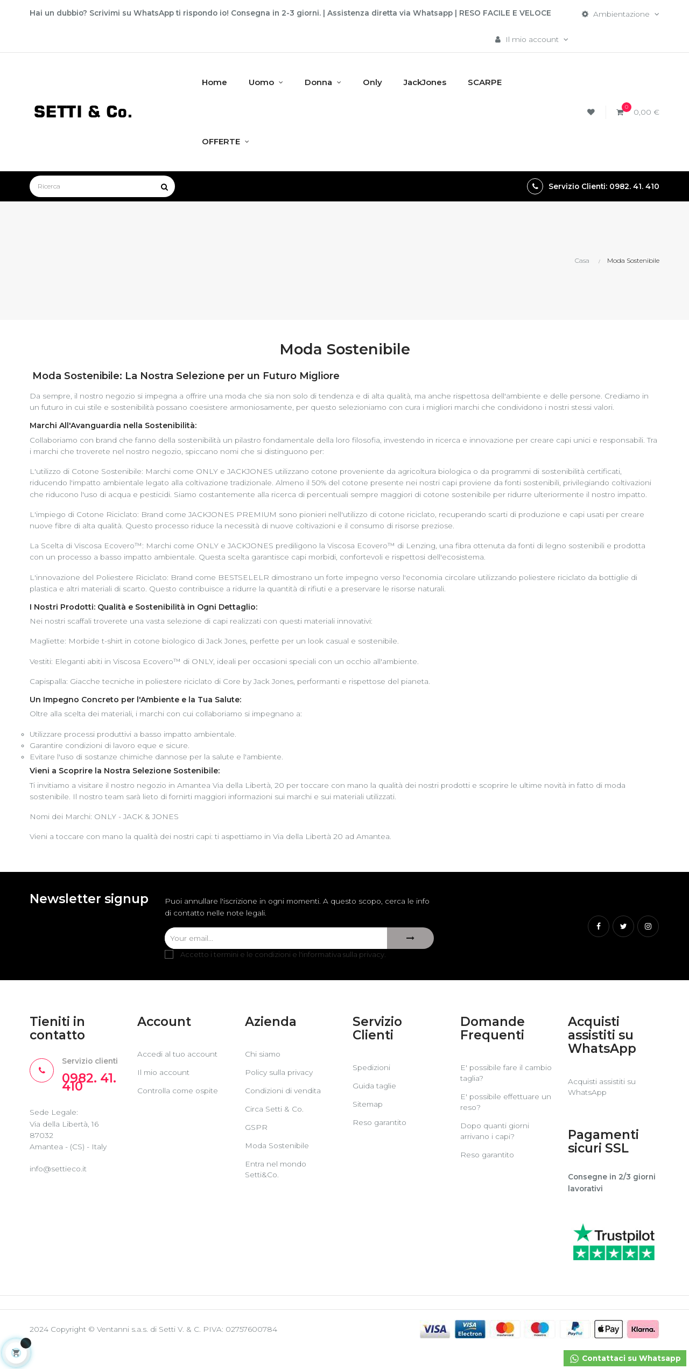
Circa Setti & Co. (274, 1129)
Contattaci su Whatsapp (624, 1358)
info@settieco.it (59, 1190)
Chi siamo (263, 1074)
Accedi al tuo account (178, 1074)
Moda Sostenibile (278, 1165)
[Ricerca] (102, 187)
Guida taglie (375, 1105)
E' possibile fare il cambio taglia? (492, 1092)
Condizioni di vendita (283, 1110)
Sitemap (368, 1124)
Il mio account (164, 1092)
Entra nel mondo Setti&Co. (276, 1189)
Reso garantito (380, 1142)
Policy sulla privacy (279, 1092)
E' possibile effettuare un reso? (500, 1122)
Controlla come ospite (179, 1110)
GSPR (256, 1147)
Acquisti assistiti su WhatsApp (602, 1106)
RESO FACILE (500, 13)
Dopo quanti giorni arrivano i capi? (496, 1151)
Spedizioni (372, 1087)
